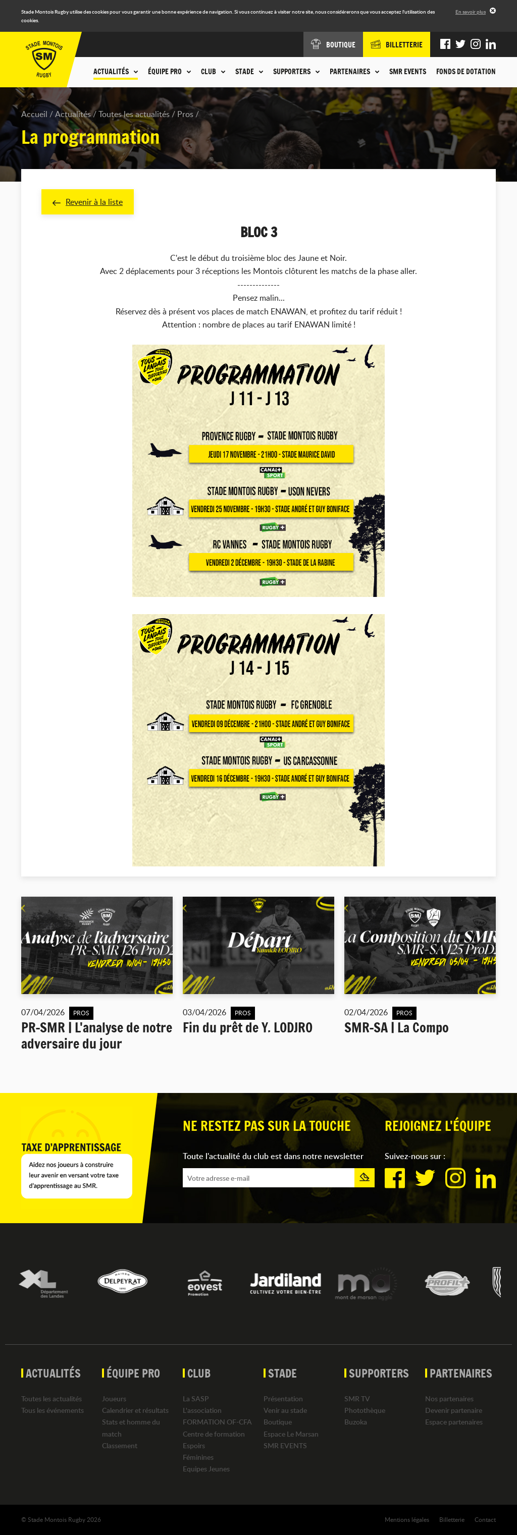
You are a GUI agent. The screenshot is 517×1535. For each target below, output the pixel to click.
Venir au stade (285, 1410)
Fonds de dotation (466, 72)
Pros (185, 114)
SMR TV (357, 1398)
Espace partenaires (454, 1422)
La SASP (196, 1398)
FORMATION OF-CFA (217, 1422)
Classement (119, 1445)
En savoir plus (470, 11)
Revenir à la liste (88, 201)
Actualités (73, 114)
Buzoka (355, 1422)
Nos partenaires (449, 1398)
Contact (485, 1519)
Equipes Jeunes (206, 1468)
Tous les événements (52, 1410)
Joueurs (114, 1398)
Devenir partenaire (453, 1410)
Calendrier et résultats (135, 1410)
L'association (202, 1410)
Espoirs (194, 1445)
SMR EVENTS (407, 72)
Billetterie (451, 1519)
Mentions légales (407, 1519)
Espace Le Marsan (291, 1434)
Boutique (278, 1422)
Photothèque (364, 1410)
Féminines (198, 1457)
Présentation (283, 1398)
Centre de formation (214, 1434)
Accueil (34, 114)
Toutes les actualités (134, 114)
